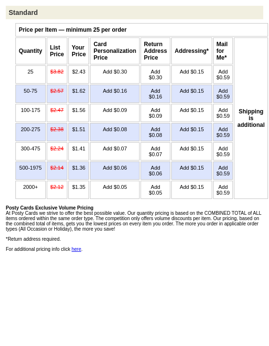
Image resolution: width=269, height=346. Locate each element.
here (76, 249)
